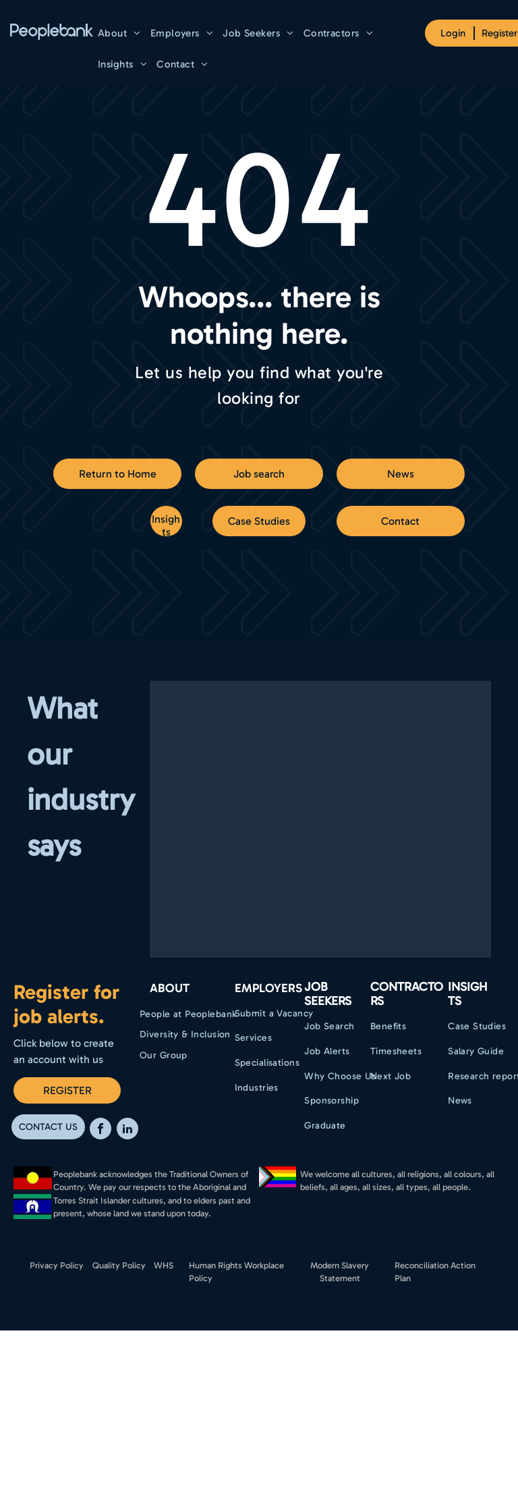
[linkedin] (127, 1130)
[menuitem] (119, 33)
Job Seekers (327, 994)
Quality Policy (119, 1265)
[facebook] (100, 1130)
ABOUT (170, 988)
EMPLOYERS (268, 988)
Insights (468, 994)
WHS (163, 1265)
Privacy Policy (57, 1265)
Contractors (406, 994)
